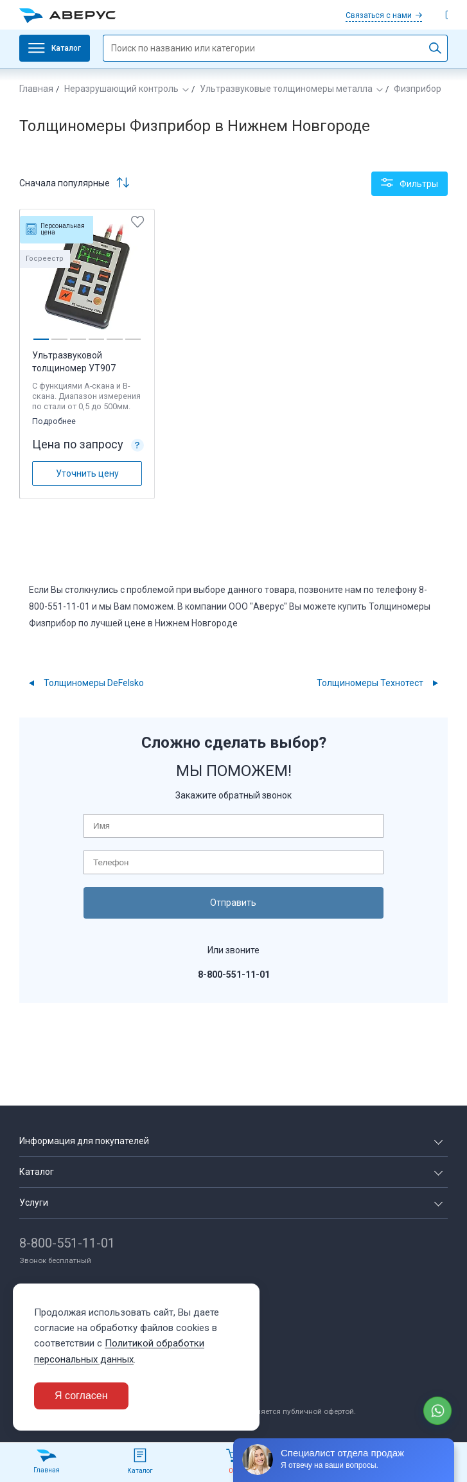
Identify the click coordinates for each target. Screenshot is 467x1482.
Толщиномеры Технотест (370, 681)
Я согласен (81, 1395)
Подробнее (55, 418)
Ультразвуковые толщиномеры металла (286, 89)
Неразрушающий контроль (121, 89)
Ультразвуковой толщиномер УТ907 (74, 359)
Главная (36, 89)
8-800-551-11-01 (67, 1240)
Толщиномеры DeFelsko (94, 681)
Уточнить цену (87, 471)
